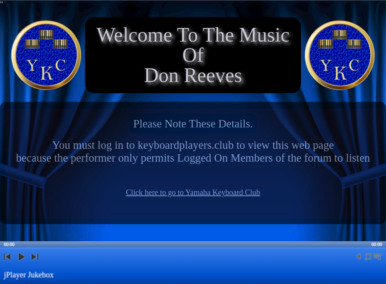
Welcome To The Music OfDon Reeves (192, 55)
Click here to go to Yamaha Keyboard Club (193, 192)
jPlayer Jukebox (29, 274)
